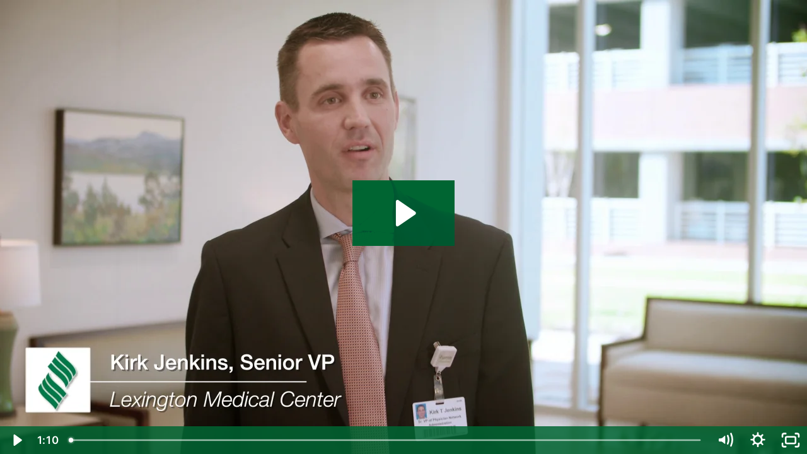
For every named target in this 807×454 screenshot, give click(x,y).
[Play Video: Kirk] (403, 213)
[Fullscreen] (790, 440)
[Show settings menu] (757, 440)
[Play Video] (16, 440)
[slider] (385, 440)
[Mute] (725, 440)
